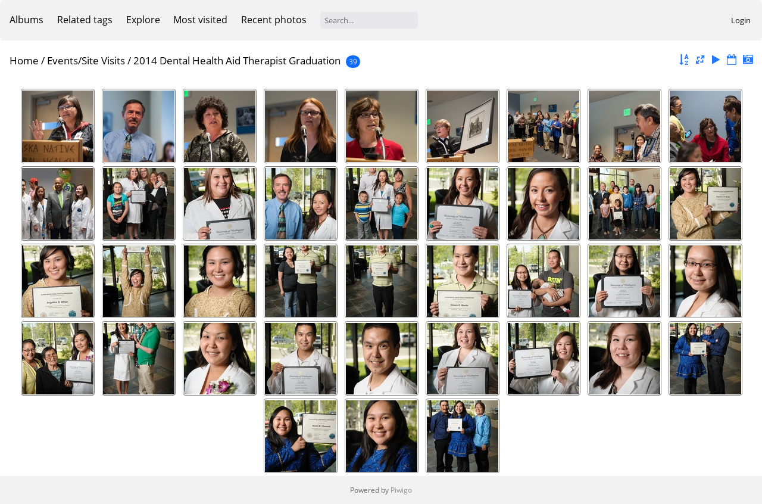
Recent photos (274, 19)
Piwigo (401, 490)
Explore (143, 19)
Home (24, 60)
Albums (26, 19)
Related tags (85, 19)
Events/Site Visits (86, 60)
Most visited (200, 19)
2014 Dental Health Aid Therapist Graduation (237, 60)
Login (741, 20)
